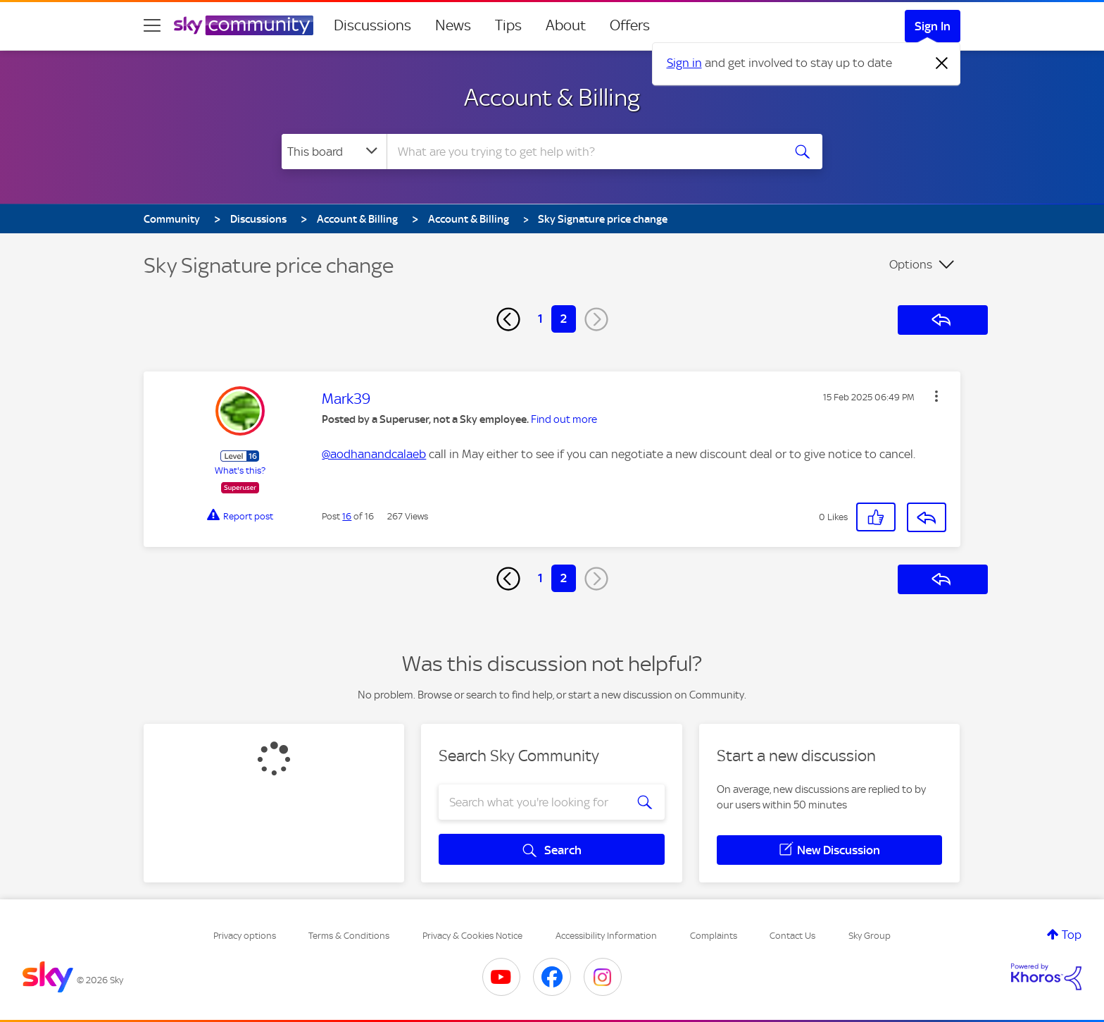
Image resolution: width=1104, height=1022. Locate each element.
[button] (936, 396)
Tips (508, 25)
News (453, 25)
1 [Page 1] (540, 319)
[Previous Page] (508, 319)
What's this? (240, 470)
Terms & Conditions (348, 935)
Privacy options (244, 935)
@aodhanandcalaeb (374, 454)
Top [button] (1071, 935)
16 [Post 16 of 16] (346, 516)
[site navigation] (152, 25)
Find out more (564, 419)
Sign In (933, 26)
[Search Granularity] (334, 151)
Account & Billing (552, 97)
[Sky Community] (243, 25)
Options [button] (910, 264)
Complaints (713, 935)
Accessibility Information (606, 935)
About (566, 25)
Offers (630, 25)
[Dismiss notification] (942, 63)
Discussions (372, 25)
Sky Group (869, 935)
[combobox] (583, 151)
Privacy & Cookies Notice (472, 935)
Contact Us (792, 935)
